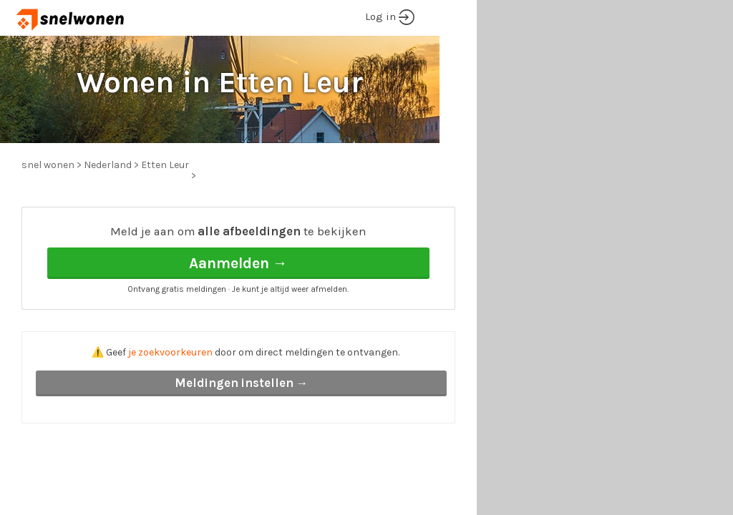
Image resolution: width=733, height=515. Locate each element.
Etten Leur (165, 165)
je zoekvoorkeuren (170, 352)
